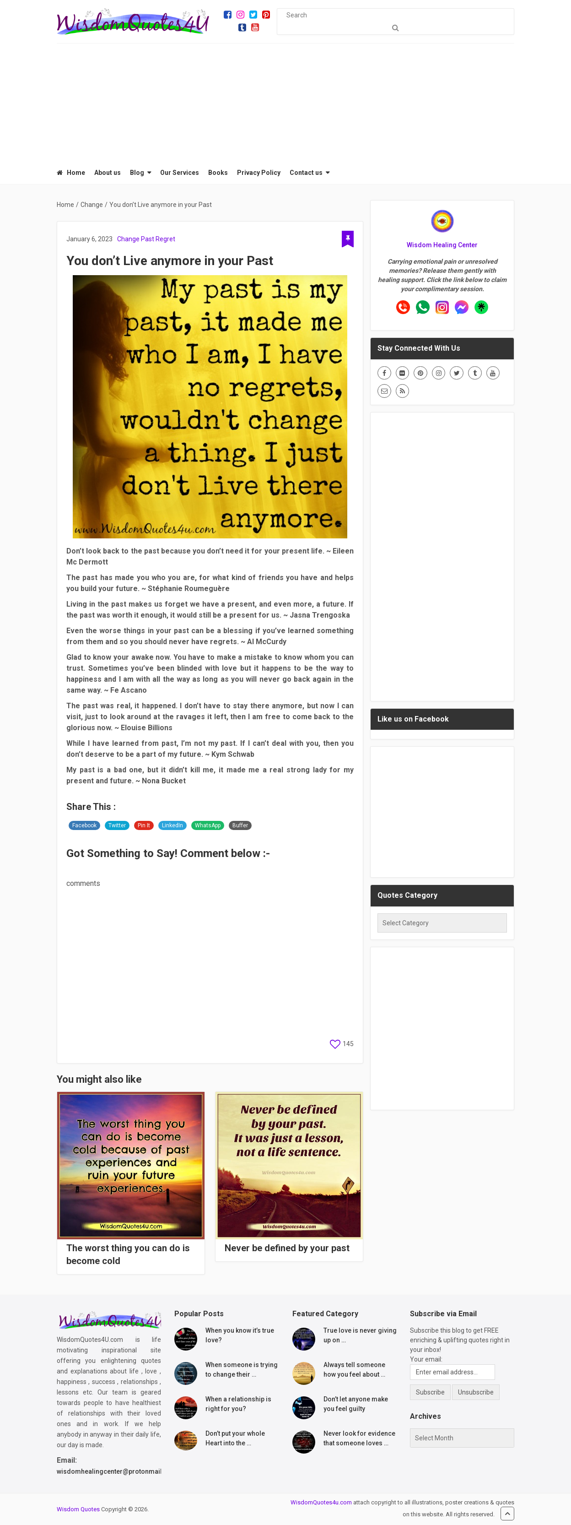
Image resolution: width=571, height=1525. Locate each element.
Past (147, 239)
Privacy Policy (258, 172)
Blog (137, 172)
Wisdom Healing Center (442, 245)
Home (71, 172)
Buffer (240, 825)
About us (107, 172)
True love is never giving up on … (360, 1335)
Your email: (426, 1359)
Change (128, 239)
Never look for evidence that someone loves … (359, 1438)
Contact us (306, 172)
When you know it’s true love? (239, 1335)
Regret (165, 239)
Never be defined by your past (287, 1248)
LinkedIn (172, 825)
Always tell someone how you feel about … (354, 1369)
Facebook (84, 825)
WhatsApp (208, 825)
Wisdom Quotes (78, 1509)
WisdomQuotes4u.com (321, 1502)
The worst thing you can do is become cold (128, 1254)
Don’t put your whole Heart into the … (235, 1438)
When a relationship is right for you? (238, 1403)
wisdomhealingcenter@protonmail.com (117, 1471)
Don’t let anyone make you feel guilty (355, 1403)
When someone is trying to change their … (241, 1369)
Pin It (144, 825)
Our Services (179, 172)
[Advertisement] (285, 100)
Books (218, 172)
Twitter (117, 825)
